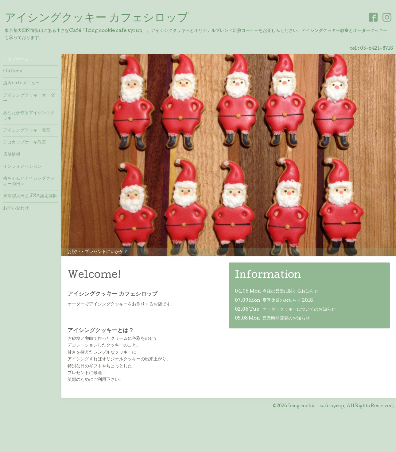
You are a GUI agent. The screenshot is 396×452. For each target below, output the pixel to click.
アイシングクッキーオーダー (29, 98)
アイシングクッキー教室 (26, 130)
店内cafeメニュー (21, 83)
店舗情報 (11, 154)
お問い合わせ (16, 208)
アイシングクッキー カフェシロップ (96, 19)
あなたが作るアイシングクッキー (29, 116)
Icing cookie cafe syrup (316, 406)
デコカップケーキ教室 (24, 142)
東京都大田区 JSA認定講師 (30, 196)
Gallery (12, 71)
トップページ (16, 59)
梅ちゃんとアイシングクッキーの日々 (29, 181)
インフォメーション (22, 166)
